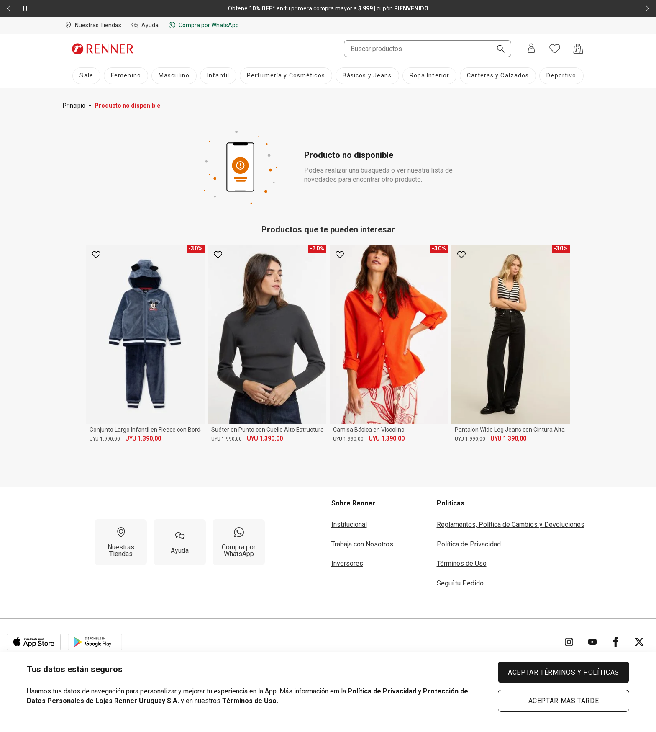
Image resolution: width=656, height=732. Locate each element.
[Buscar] (497, 49)
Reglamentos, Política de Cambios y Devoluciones (510, 524)
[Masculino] (174, 75)
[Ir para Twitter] (639, 642)
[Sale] (86, 75)
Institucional (349, 524)
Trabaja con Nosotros (362, 544)
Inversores (347, 563)
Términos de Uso (462, 563)
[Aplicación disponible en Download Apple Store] (34, 642)
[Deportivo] (561, 75)
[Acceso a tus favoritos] (555, 49)
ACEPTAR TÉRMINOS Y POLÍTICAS (563, 672)
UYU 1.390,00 (143, 438)
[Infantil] (218, 75)
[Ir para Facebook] (616, 642)
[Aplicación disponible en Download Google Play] (95, 642)
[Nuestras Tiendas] (121, 542)
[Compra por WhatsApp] (239, 542)
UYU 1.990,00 (105, 439)
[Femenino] (126, 75)
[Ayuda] (180, 542)
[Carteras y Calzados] (498, 75)
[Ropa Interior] (429, 75)
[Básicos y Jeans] (367, 75)
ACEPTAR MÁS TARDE (563, 701)
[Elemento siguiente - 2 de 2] (647, 8)
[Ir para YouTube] (592, 642)
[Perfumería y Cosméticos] (286, 75)
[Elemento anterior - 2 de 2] (8, 8)
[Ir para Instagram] (569, 642)
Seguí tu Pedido (460, 583)
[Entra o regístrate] (531, 48)
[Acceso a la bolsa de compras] (578, 49)
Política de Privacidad (469, 544)
